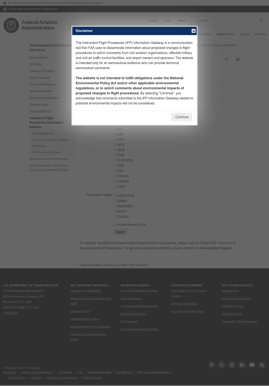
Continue (181, 117)
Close (193, 31)
